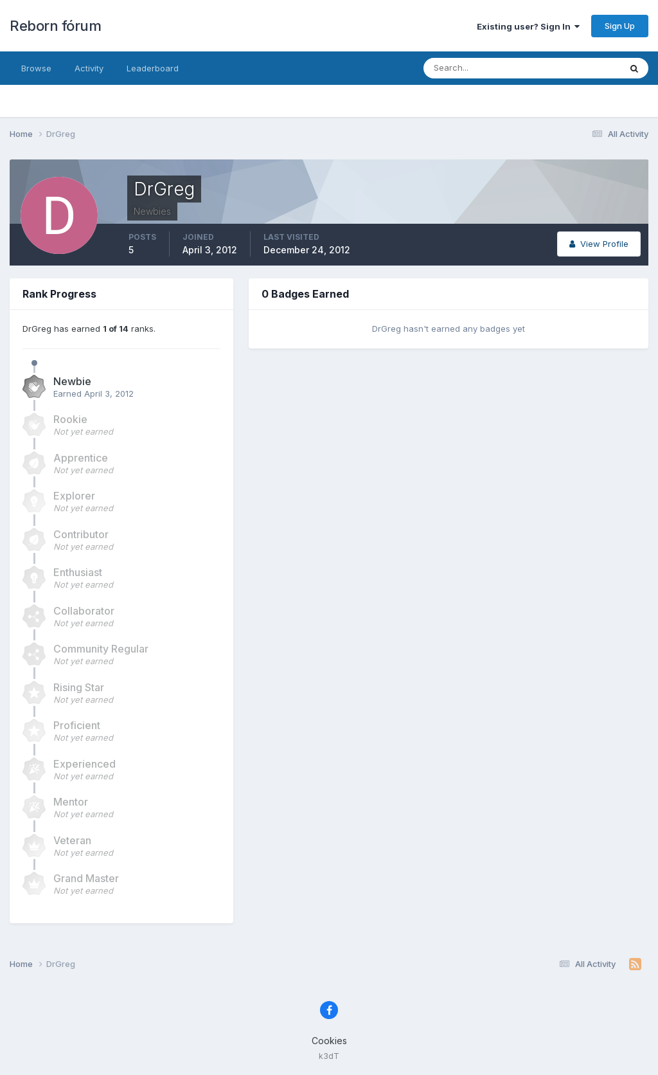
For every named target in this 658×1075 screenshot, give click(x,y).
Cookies (329, 1040)
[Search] (480, 68)
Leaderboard (153, 68)
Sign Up (620, 26)
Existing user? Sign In (528, 26)
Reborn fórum (55, 25)
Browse (36, 68)
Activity (89, 68)
